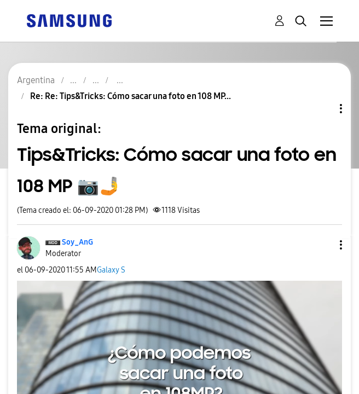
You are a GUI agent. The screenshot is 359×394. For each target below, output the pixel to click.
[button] (323, 244)
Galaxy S (111, 270)
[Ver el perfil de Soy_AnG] (77, 242)
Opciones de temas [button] (322, 108)
